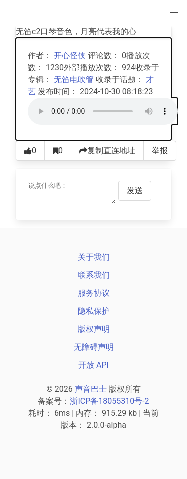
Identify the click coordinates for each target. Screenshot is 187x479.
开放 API (93, 365)
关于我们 (94, 257)
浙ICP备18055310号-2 (109, 401)
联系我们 (94, 275)
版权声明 (94, 329)
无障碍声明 (94, 347)
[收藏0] (57, 151)
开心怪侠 (70, 55)
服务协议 (94, 293)
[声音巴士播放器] (103, 111)
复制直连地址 (107, 150)
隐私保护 (94, 311)
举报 (160, 150)
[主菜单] (174, 13)
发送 (135, 190)
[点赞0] (30, 151)
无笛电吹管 (74, 79)
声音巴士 (91, 389)
